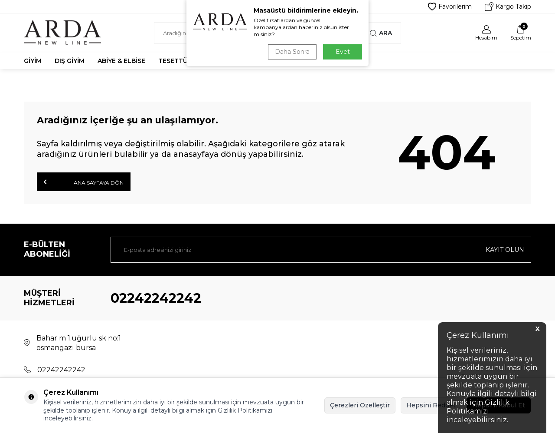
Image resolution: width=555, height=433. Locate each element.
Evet (343, 52)
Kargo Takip (508, 6)
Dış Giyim (70, 61)
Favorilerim (450, 6)
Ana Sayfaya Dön (84, 182)
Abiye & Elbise (121, 61)
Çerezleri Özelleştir (360, 405)
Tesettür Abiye (185, 61)
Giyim (33, 61)
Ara (381, 33)
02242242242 (156, 298)
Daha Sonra (292, 52)
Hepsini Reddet (431, 405)
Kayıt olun (505, 250)
